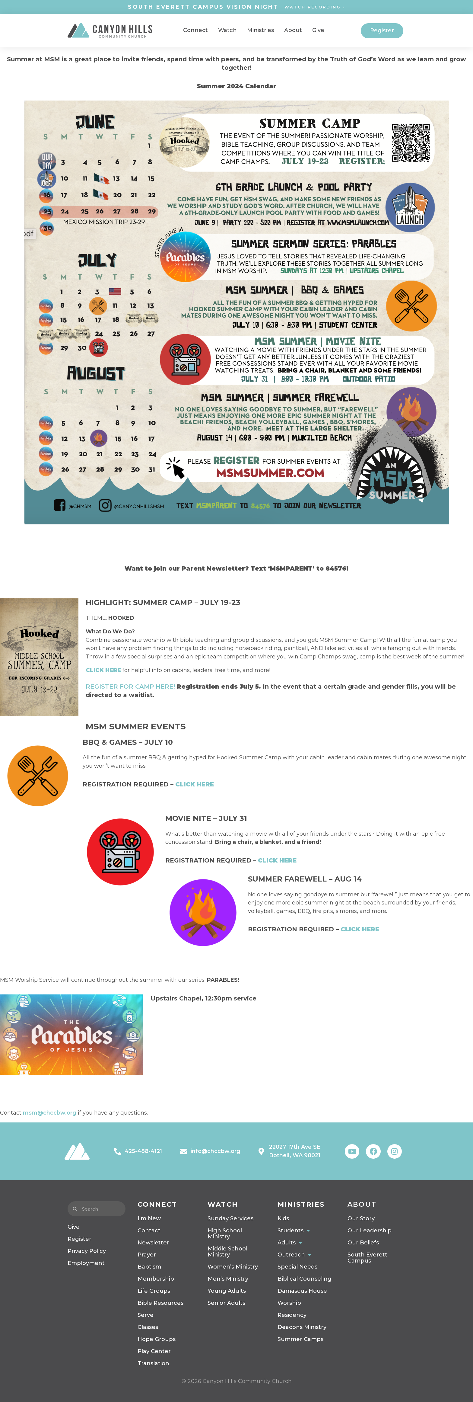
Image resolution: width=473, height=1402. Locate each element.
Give (74, 1227)
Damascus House (302, 1291)
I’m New (149, 1218)
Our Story (361, 1218)
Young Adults (227, 1291)
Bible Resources (160, 1303)
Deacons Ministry (302, 1327)
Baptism (149, 1266)
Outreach (294, 1254)
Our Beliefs (363, 1242)
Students (294, 1230)
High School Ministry (225, 1233)
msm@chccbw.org (49, 1112)
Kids (283, 1218)
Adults (290, 1242)
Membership (156, 1279)
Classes (148, 1327)
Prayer (147, 1254)
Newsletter (153, 1242)
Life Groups (154, 1291)
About (362, 1204)
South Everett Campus (367, 1257)
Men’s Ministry (228, 1279)
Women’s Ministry (233, 1266)
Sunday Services (230, 1218)
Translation (153, 1363)
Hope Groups (157, 1339)
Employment (86, 1263)
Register (79, 1239)
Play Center (154, 1351)
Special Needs (297, 1266)
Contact (149, 1230)
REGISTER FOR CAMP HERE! (130, 686)
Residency (292, 1315)
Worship (289, 1303)
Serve (146, 1315)
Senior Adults (226, 1303)
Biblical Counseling (305, 1279)
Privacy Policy (87, 1251)
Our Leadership (370, 1230)
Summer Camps (300, 1339)
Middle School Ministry (227, 1251)
